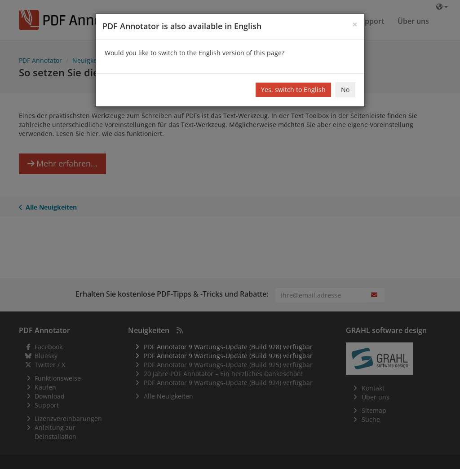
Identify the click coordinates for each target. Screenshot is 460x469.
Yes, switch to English (293, 89)
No (345, 89)
